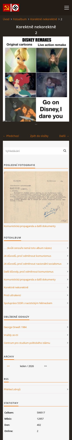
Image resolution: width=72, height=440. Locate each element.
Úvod (6, 19)
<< (8, 366)
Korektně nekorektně (43, 19)
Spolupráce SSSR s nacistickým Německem (28, 303)
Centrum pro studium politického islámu (27, 343)
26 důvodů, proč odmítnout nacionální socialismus (32, 263)
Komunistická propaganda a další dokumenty (30, 226)
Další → (64, 136)
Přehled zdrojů (12, 389)
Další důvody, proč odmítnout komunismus (28, 271)
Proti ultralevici (12, 295)
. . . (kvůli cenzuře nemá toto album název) (28, 248)
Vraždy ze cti (11, 335)
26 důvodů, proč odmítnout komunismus (27, 256)
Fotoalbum (20, 19)
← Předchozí (11, 136)
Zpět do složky (39, 136)
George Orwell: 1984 (15, 327)
